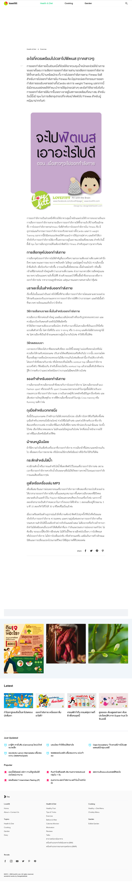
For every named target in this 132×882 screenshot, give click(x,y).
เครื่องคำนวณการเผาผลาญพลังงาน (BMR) (61, 846)
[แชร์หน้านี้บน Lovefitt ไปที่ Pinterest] (102, 551)
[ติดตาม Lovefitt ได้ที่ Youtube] (17, 861)
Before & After (51, 819)
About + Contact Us (11, 812)
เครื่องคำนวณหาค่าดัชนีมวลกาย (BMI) (59, 842)
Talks (48, 835)
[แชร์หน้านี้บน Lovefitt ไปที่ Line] (97, 551)
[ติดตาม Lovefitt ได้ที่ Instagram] (11, 861)
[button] (125, 3)
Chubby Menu (93, 812)
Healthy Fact (51, 808)
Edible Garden (93, 823)
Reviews (49, 831)
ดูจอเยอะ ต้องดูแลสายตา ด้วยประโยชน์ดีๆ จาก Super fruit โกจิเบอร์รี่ (113, 716)
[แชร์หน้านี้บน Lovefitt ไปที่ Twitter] (91, 551)
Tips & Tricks (51, 812)
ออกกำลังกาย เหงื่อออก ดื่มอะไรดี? (48, 714)
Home (6, 808)
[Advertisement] (66, 26)
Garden (79, 3)
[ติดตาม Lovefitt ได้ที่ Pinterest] (29, 861)
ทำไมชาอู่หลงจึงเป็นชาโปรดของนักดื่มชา (18, 714)
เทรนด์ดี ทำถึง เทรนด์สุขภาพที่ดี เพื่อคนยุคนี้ (81, 714)
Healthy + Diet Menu (96, 808)
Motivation (50, 827)
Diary (6, 835)
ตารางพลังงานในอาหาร (54, 838)
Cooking (68, 3)
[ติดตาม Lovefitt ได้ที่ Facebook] (6, 861)
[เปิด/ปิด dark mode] (7, 796)
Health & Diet (55, 3)
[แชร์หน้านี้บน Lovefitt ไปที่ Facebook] (85, 551)
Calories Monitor (52, 823)
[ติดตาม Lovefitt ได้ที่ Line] (35, 861)
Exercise (43, 49)
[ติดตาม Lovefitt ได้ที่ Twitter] (23, 861)
